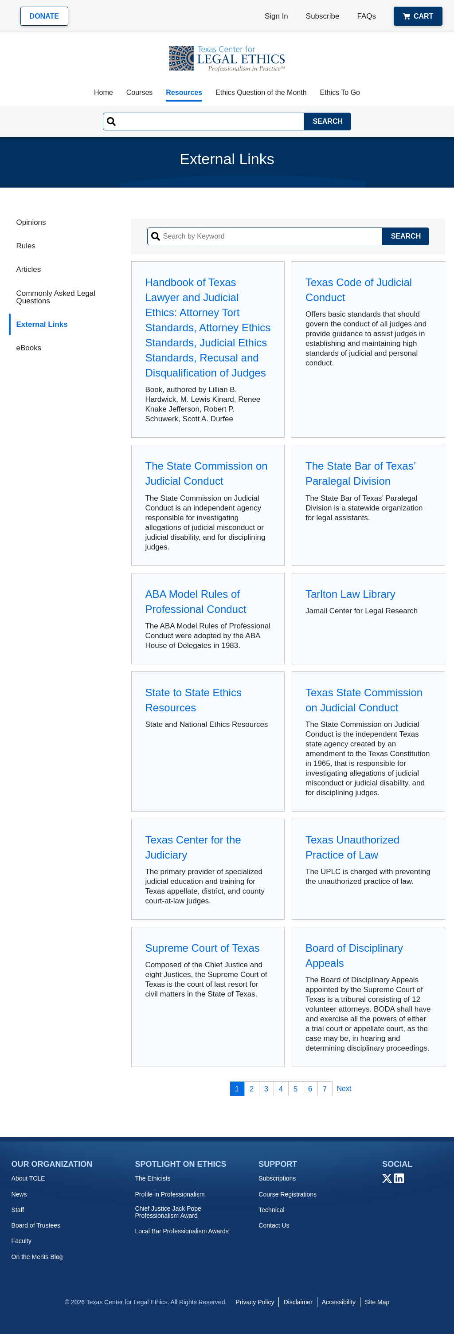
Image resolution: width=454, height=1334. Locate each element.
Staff (18, 1209)
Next (344, 1088)
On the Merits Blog (37, 1256)
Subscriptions (277, 1178)
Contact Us (273, 1225)
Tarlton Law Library (350, 594)
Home (103, 92)
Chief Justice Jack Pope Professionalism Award (168, 1212)
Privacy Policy (254, 1302)
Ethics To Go (340, 92)
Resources (184, 92)
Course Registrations (287, 1194)
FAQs (366, 16)
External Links (41, 324)
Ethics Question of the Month (260, 92)
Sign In (276, 16)
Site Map (377, 1302)
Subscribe (323, 16)
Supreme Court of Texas (202, 948)
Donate (44, 16)
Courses (139, 92)
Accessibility (339, 1302)
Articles (28, 269)
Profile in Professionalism (169, 1194)
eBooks (28, 348)
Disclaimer (297, 1302)
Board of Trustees (36, 1225)
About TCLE (28, 1178)
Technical (271, 1209)
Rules (25, 246)
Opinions (31, 222)
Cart (418, 16)
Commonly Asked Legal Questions (55, 297)
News (19, 1194)
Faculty (21, 1240)
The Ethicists (152, 1178)
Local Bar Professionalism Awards (181, 1231)
